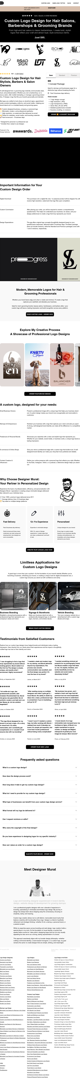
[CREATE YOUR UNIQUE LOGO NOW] (40, 550)
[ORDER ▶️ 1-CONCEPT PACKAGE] (63, 114)
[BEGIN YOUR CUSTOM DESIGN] (40, 628)
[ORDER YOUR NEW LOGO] (40, 747)
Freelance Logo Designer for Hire (35, 983)
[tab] (51, 75)
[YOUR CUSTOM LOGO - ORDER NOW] (40, 314)
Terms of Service (64, 949)
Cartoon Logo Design (5, 996)
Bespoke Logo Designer (33, 980)
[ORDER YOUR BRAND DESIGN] (40, 394)
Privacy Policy (55, 949)
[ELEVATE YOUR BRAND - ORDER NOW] (40, 854)
